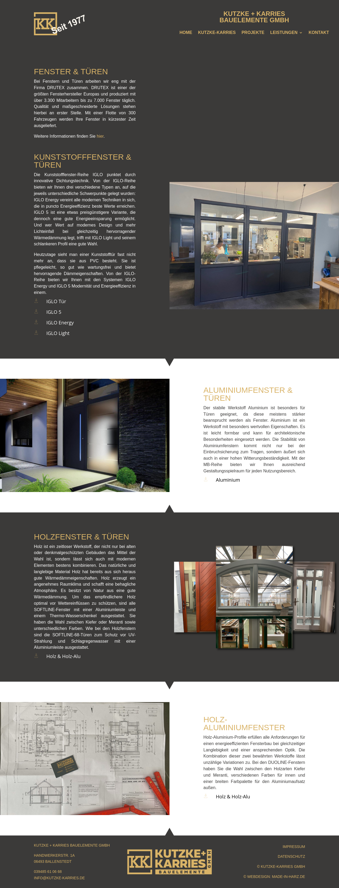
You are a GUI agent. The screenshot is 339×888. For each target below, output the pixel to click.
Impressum (294, 847)
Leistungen (283, 33)
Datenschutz (291, 856)
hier (100, 136)
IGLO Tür (56, 301)
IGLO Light (57, 333)
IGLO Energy (60, 322)
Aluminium (228, 480)
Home (186, 33)
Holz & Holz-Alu (63, 656)
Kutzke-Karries (217, 33)
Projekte (253, 33)
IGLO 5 (53, 312)
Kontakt (319, 33)
